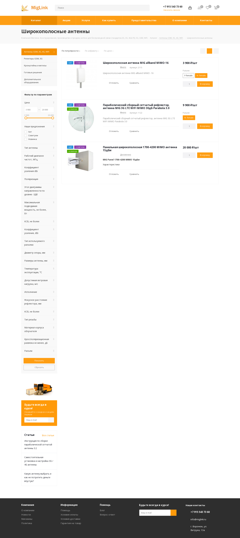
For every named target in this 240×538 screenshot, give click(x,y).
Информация (69, 505)
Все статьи (48, 435)
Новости (26, 514)
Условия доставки (70, 518)
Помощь (65, 510)
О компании (27, 510)
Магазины (26, 518)
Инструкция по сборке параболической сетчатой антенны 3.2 (38, 444)
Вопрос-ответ (107, 514)
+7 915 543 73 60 (172, 6)
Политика (26, 523)
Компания (27, 505)
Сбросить (39, 367)
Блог (102, 510)
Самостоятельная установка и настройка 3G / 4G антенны (38, 461)
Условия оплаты (69, 514)
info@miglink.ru (198, 519)
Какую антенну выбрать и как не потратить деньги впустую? (37, 477)
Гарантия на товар (71, 523)
